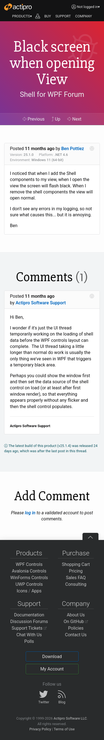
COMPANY (83, 16)
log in (30, 512)
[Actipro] (18, 6)
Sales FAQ (76, 577)
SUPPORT (63, 16)
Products (29, 553)
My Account (52, 669)
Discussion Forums (29, 621)
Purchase (75, 553)
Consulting (75, 584)
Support (29, 604)
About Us (76, 614)
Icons (22, 590)
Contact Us (76, 634)
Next (74, 119)
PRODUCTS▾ (22, 16)
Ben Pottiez (72, 148)
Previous (34, 119)
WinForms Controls (29, 577)
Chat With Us (29, 634)
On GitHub (76, 621)
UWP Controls (29, 584)
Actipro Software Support (40, 302)
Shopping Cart (76, 564)
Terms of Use (64, 729)
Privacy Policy (40, 729)
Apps (36, 590)
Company (76, 604)
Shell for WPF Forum (52, 94)
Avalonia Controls (29, 571)
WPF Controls (29, 564)
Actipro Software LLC (70, 718)
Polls (29, 641)
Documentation (29, 614)
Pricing (76, 571)
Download (52, 656)
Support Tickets (29, 628)
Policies (76, 628)
